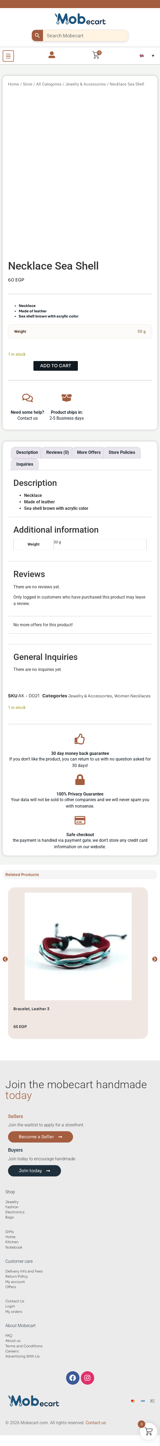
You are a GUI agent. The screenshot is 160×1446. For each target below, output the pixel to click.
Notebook (13, 1247)
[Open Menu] (8, 56)
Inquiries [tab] (24, 464)
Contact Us (14, 1301)
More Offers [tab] (89, 452)
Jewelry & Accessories (85, 84)
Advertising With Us (22, 1356)
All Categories (49, 84)
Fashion (11, 1207)
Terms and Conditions (24, 1346)
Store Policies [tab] (122, 452)
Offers (10, 1287)
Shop (10, 1191)
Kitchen (11, 1242)
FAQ (8, 1336)
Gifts (9, 1232)
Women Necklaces (132, 696)
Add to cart (55, 366)
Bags (9, 1217)
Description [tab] (27, 452)
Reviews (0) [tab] (57, 452)
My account (15, 1282)
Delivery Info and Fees (24, 1271)
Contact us (96, 1422)
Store (27, 84)
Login (10, 1306)
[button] (146, 55)
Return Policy (16, 1276)
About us (13, 1341)
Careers (12, 1351)
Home (13, 84)
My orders (13, 1312)
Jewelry (11, 1202)
